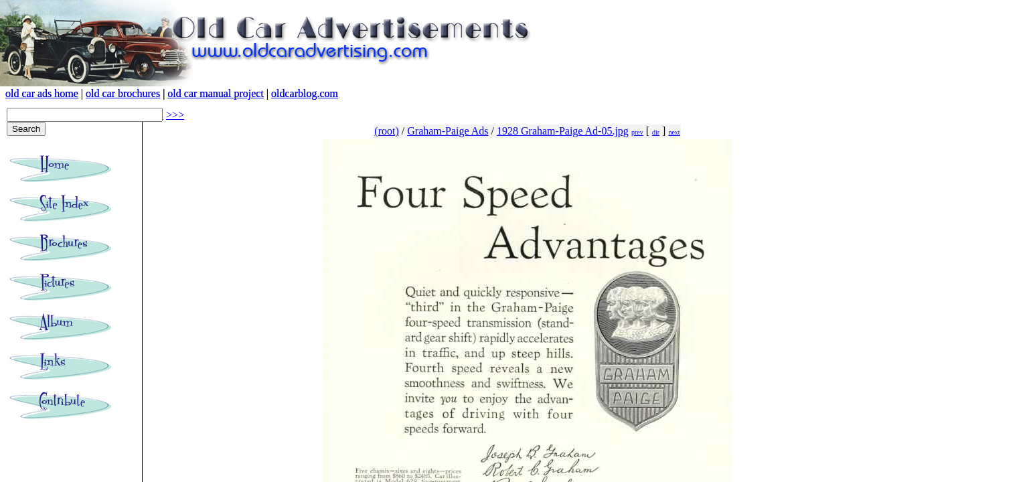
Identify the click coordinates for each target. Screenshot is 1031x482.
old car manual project (215, 93)
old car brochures (123, 93)
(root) (386, 131)
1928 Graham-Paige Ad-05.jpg (563, 131)
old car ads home (41, 93)
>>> (175, 114)
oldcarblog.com (304, 93)
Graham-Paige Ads (447, 131)
